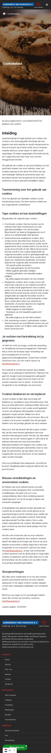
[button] (47, 5)
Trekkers (8, 700)
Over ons (8, 669)
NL (7, 750)
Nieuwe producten (12, 731)
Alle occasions (10, 695)
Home (7, 660)
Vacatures (9, 684)
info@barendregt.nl (10, 364)
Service (8, 664)
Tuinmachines (10, 720)
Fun (6, 735)
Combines (9, 705)
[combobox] (10, 750)
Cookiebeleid (13, 14)
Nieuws (8, 674)
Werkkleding (10, 740)
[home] (21, 4)
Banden (8, 715)
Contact (8, 679)
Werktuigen (9, 710)
